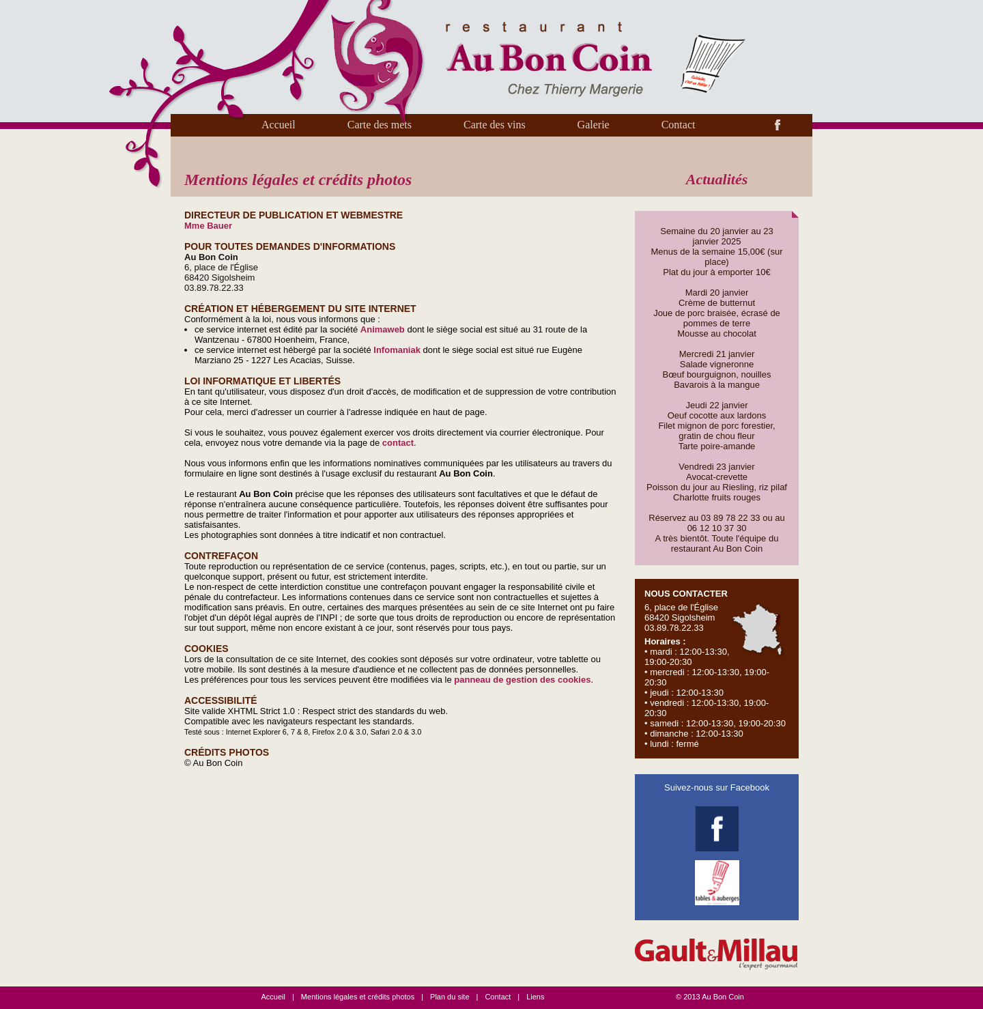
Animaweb (382, 329)
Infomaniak (397, 350)
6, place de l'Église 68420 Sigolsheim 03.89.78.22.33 (716, 668)
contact (398, 443)
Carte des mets (379, 124)
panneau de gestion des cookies (522, 679)
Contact (678, 124)
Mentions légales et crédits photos (357, 997)
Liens (535, 997)
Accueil (278, 124)
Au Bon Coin (723, 997)
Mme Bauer (208, 226)
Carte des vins (495, 124)
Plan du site (449, 997)
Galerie (594, 124)
